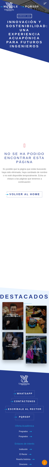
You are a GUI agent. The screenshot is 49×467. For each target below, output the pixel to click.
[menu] (45, 4)
